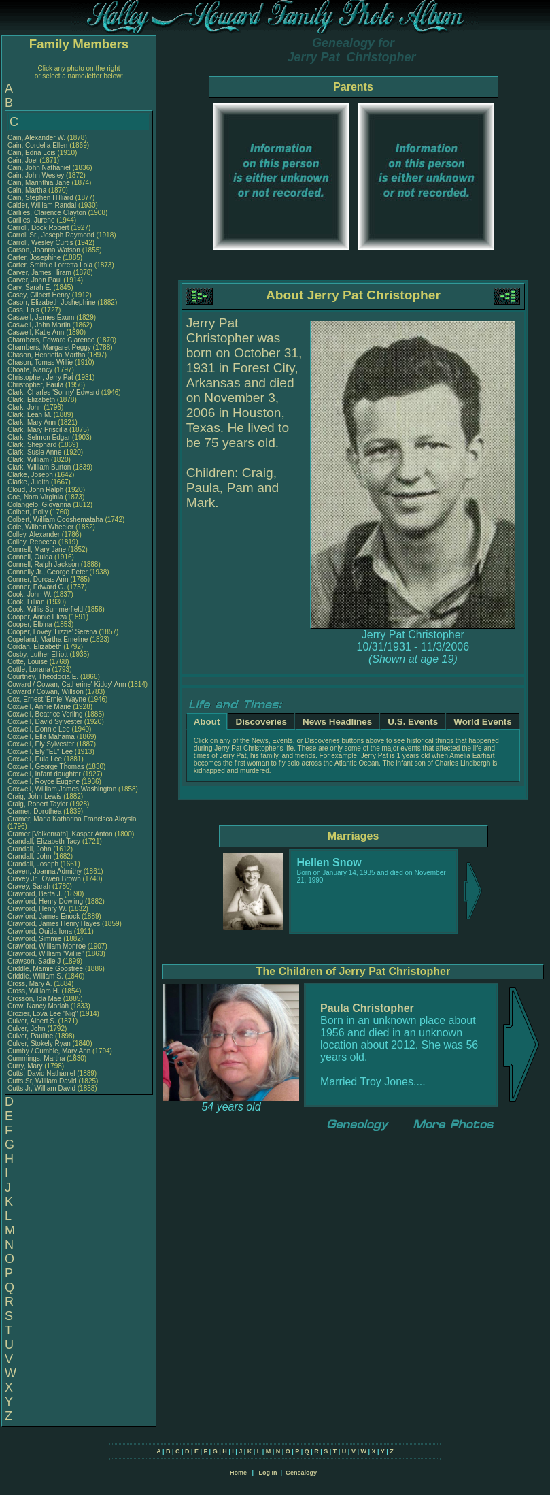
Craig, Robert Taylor (37, 804)
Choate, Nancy (30, 370)
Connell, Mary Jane (36, 549)
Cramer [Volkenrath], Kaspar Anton (60, 834)
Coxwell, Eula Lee (34, 759)
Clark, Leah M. (29, 414)
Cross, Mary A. (29, 983)
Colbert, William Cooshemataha (55, 519)
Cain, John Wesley (35, 175)
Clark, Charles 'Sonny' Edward (53, 392)
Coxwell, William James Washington (61, 789)
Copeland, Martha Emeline (47, 639)
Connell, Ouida (30, 557)
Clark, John (25, 407)
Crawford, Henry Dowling (45, 901)
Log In (267, 1472)
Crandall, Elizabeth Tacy (43, 841)
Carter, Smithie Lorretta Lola (49, 265)
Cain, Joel (23, 160)
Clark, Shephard (32, 444)
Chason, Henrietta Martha (46, 355)
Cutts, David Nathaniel (41, 1073)
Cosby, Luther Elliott (37, 654)
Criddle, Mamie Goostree (45, 968)
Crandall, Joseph (34, 864)
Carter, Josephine (35, 257)
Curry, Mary (25, 1066)
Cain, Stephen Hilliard (40, 197)
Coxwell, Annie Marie (39, 706)
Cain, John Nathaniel (39, 167)
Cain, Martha (27, 190)
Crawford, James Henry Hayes (53, 923)
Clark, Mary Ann (31, 422)
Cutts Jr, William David (41, 1088)
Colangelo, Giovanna (40, 504)
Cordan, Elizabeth (35, 647)
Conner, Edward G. (36, 587)
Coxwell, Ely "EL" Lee (40, 751)
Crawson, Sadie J (34, 961)
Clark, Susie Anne (34, 452)
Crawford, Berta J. (35, 894)
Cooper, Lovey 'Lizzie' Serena (52, 632)
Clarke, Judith (29, 482)
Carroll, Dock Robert (38, 227)
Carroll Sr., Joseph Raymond (50, 235)
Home (238, 1472)
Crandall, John (30, 849)
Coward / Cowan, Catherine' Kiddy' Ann (66, 684)
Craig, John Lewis (34, 796)
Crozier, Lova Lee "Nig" (42, 1013)
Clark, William (29, 459)
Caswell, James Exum (40, 317)
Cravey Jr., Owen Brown (44, 879)
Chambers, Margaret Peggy (49, 347)
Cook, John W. (29, 594)
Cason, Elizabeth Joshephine (51, 302)
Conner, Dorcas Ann (38, 579)
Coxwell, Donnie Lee (38, 729)
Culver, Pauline (31, 1036)
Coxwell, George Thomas (45, 766)
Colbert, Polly (28, 512)
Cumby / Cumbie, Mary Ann (48, 1051)
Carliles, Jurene (31, 220)
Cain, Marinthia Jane (38, 182)
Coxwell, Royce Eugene (43, 781)
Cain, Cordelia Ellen (37, 145)
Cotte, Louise (28, 662)
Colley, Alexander (34, 534)
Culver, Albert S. (31, 1021)
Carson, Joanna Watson (43, 250)
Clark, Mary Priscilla (37, 429)
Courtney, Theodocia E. (42, 676)
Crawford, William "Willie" (46, 953)
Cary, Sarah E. (29, 287)
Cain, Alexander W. (36, 138)
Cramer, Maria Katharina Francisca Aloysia (72, 819)
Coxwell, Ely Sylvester (40, 744)
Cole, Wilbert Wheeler (40, 527)
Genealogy (301, 1472)
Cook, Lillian (26, 602)
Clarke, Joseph (30, 474)
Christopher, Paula (36, 385)
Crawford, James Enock (43, 916)
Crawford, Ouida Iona (39, 931)
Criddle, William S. (35, 976)
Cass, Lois (24, 310)
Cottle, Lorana (29, 669)
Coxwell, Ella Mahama (41, 736)
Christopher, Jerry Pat (41, 377)
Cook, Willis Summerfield (45, 609)
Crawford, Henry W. (37, 909)
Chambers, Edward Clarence (50, 340)
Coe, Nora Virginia (35, 497)
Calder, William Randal (41, 205)
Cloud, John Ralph (35, 489)
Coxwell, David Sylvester (44, 721)
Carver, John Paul (34, 280)
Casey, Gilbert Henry (38, 295)
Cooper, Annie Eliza (37, 617)
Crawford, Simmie (35, 938)
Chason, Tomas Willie (40, 362)
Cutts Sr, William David (42, 1081)
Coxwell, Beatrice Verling (45, 714)
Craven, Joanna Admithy (44, 871)
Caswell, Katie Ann (35, 332)
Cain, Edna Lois (31, 153)
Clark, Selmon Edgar (38, 437)
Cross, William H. (33, 991)
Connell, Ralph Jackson (43, 564)
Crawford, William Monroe (46, 946)
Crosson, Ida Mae (34, 998)
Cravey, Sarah (29, 886)
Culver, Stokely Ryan (39, 1043)
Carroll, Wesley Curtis (40, 242)
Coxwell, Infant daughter (45, 774)
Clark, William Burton (39, 467)
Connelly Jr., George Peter (47, 572)
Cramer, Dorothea (35, 811)
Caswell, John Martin (39, 325)
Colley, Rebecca (32, 542)
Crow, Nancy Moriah (38, 1006)
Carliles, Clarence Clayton (46, 212)
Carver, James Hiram (39, 272)
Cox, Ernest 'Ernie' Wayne (46, 699)
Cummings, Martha (37, 1058)
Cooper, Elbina (30, 624)
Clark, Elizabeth (32, 400)
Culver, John (27, 1028)
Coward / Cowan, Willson (46, 691)
